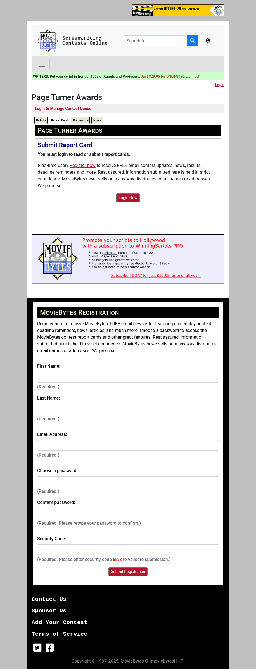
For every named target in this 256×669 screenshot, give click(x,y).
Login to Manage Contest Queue (63, 108)
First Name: (48, 366)
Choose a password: (57, 470)
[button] (208, 40)
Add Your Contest (59, 622)
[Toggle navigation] (42, 64)
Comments (80, 120)
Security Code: (51, 538)
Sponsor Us (49, 611)
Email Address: (52, 434)
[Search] (155, 40)
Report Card (59, 120)
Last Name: (48, 398)
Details (41, 120)
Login (219, 85)
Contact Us (49, 599)
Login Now (128, 197)
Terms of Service (59, 634)
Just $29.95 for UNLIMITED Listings (169, 76)
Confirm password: (56, 502)
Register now (83, 165)
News (97, 120)
